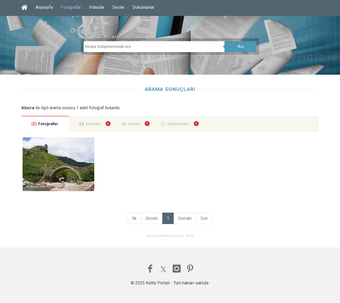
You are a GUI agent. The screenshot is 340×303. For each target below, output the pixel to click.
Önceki (151, 218)
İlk (134, 218)
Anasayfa (44, 7)
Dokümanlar (143, 7)
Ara (240, 46)
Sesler (118, 7)
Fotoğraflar (71, 7)
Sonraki (185, 218)
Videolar (96, 7)
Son (204, 218)
